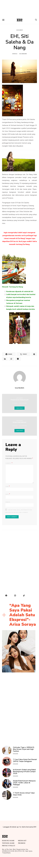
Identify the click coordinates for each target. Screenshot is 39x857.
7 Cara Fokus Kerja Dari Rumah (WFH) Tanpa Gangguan (25, 760)
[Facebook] (6, 595)
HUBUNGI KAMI (8, 840)
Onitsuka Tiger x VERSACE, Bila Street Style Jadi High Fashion (24, 749)
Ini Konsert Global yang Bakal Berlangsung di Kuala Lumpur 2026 (24, 772)
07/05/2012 (14, 403)
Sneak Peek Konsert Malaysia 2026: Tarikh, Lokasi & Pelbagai (24, 783)
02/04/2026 (15, 787)
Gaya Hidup (19, 30)
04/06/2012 (14, 53)
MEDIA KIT (22, 840)
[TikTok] (24, 595)
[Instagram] (15, 595)
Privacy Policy (8, 845)
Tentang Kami (8, 843)
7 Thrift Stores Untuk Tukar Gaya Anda (24, 794)
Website (7, 502)
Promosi (21, 843)
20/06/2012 (14, 425)
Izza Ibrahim (23, 53)
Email (7, 494)
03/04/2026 (15, 753)
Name (7, 486)
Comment (8, 463)
